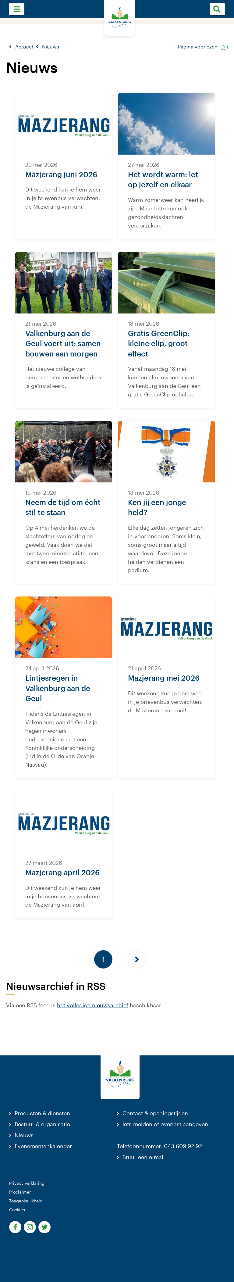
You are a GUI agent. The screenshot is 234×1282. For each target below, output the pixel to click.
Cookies (17, 1209)
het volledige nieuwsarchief (92, 1005)
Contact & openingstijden (155, 1113)
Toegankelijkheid (26, 1200)
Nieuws (24, 1135)
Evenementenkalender (43, 1146)
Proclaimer (20, 1191)
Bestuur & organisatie (42, 1124)
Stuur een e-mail (143, 1157)
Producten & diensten (42, 1113)
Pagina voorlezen (198, 46)
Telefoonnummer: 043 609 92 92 (159, 1146)
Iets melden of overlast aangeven (165, 1124)
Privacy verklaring (26, 1183)
